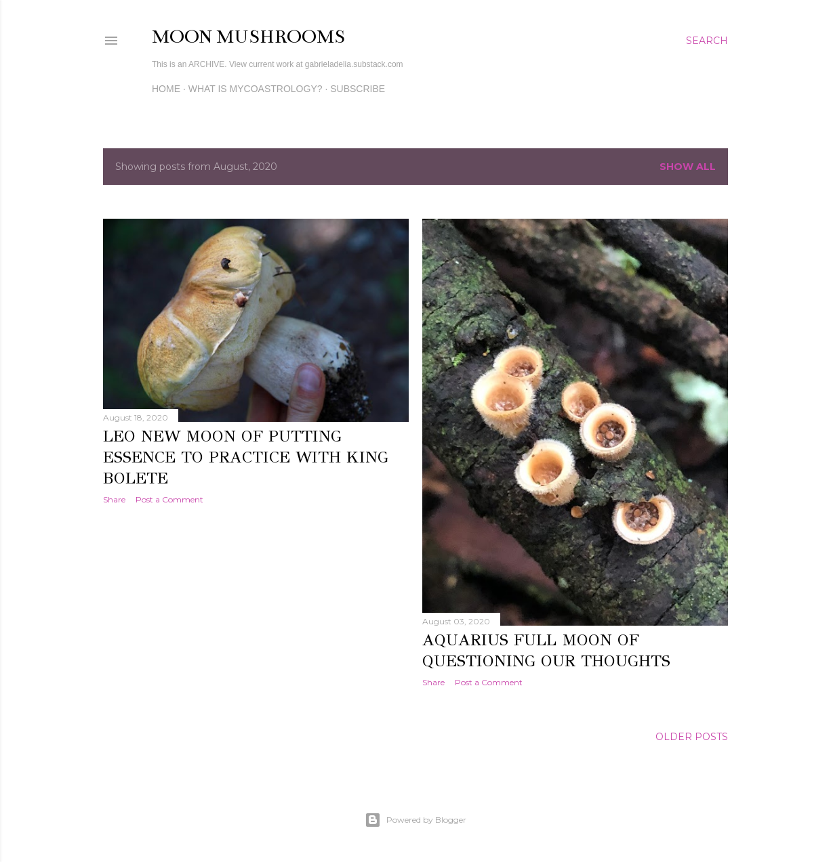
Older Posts (691, 737)
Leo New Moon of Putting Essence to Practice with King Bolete (245, 457)
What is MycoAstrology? (255, 88)
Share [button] (114, 499)
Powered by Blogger (415, 820)
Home (166, 88)
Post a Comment (169, 499)
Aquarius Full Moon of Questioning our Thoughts (546, 650)
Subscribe (357, 88)
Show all (688, 166)
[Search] (707, 40)
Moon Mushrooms (248, 36)
